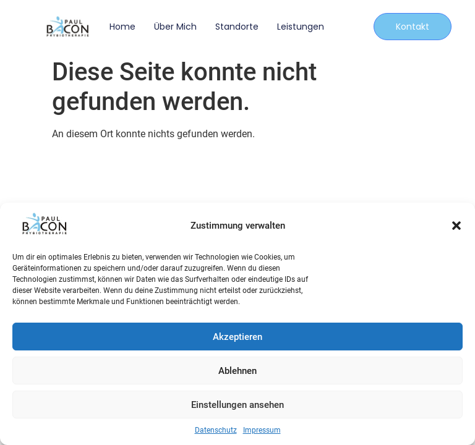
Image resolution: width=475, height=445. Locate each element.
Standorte (237, 26)
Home (122, 26)
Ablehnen (237, 370)
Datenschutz (216, 430)
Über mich (175, 26)
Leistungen (300, 26)
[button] (456, 225)
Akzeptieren (237, 336)
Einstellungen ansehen (237, 404)
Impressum (262, 430)
